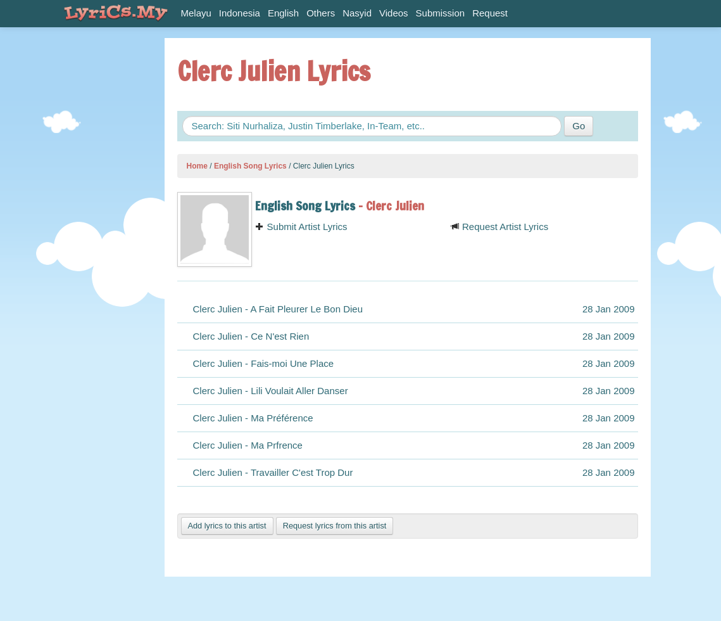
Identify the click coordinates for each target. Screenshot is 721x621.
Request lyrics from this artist (335, 525)
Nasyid (357, 13)
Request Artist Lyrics (499, 226)
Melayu (196, 13)
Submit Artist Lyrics (301, 226)
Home (197, 166)
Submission (440, 13)
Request (490, 13)
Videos (393, 13)
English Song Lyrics (250, 166)
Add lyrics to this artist (227, 525)
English (283, 13)
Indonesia (239, 13)
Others (320, 13)
